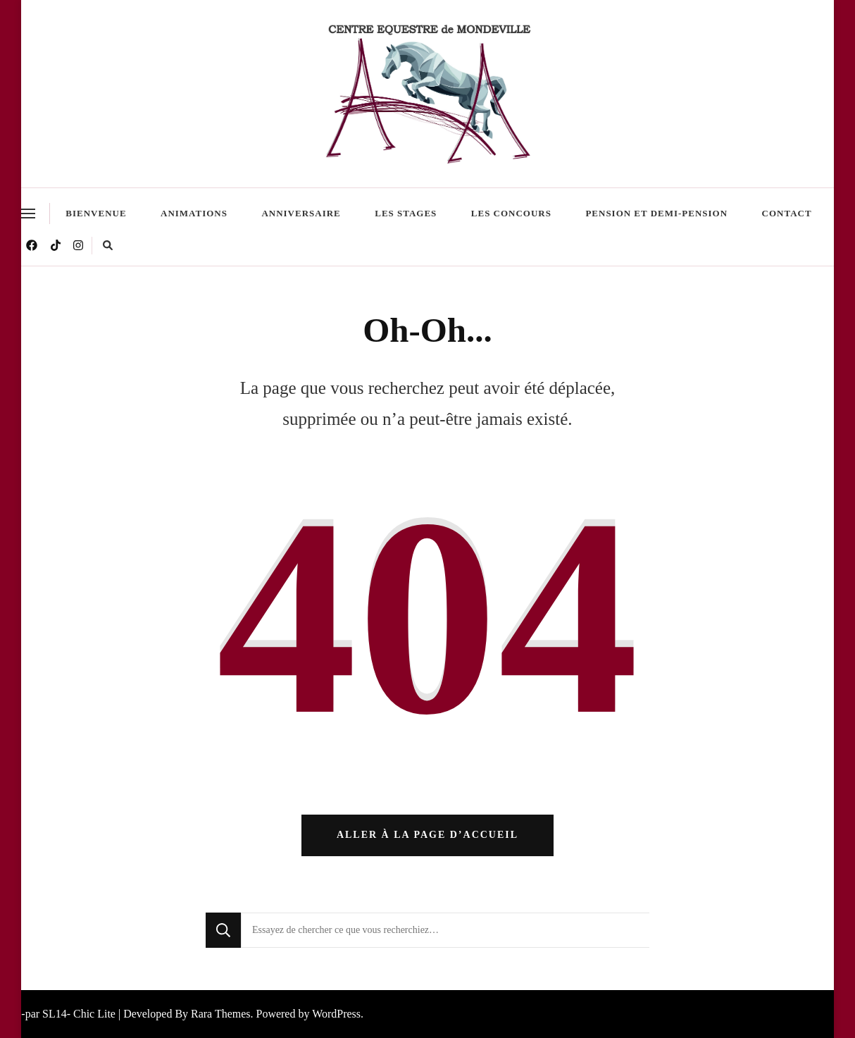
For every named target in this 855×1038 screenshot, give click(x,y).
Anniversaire (300, 213)
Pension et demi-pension (656, 213)
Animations (194, 213)
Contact (787, 213)
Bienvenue (95, 213)
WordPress (336, 1014)
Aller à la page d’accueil (427, 834)
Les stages (406, 213)
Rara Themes (220, 1014)
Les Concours (511, 213)
